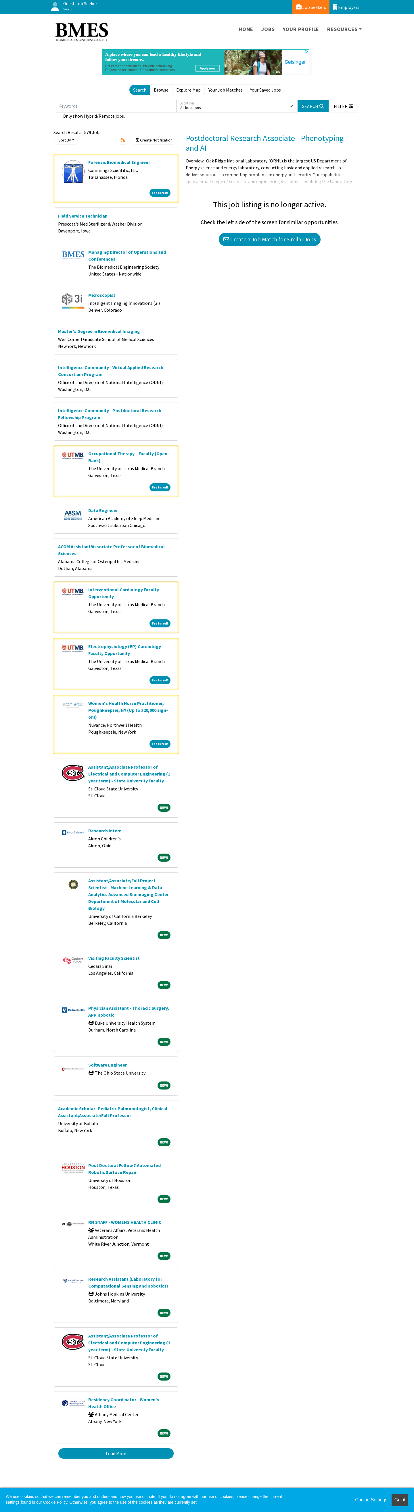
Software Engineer (107, 1065)
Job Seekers (311, 7)
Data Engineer (103, 510)
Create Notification (154, 140)
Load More (116, 1453)
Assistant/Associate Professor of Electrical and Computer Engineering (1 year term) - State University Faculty (129, 774)
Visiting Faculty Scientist (114, 958)
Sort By (64, 140)
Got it (399, 1499)
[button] (343, 106)
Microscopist (101, 295)
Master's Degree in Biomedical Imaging (99, 331)
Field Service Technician (83, 216)
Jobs (268, 29)
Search (139, 90)
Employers (346, 7)
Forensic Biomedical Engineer (119, 162)
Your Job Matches (225, 90)
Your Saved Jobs (265, 90)
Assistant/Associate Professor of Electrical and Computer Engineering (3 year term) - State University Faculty (129, 1342)
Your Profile (301, 29)
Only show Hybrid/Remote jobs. (94, 116)
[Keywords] (116, 106)
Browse (161, 90)
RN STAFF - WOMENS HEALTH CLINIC (125, 1222)
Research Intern (105, 830)
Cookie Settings (371, 1499)
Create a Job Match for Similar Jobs (269, 239)
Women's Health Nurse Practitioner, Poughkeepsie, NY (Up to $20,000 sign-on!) (128, 710)
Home (246, 29)
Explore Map (188, 90)
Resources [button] (342, 29)
